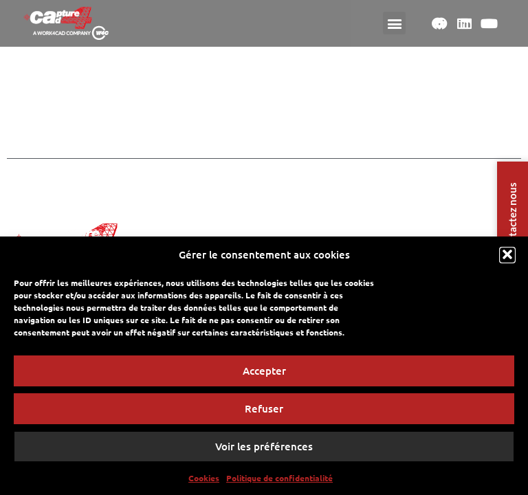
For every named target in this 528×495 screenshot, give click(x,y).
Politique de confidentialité (279, 481)
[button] (507, 258)
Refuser (264, 412)
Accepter (264, 374)
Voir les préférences (264, 449)
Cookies (203, 481)
